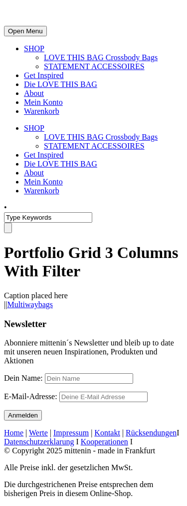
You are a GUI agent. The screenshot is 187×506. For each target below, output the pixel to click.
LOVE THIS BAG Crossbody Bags (101, 57)
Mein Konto (43, 102)
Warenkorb (41, 111)
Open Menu (25, 31)
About (34, 93)
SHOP (34, 48)
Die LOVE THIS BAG (60, 84)
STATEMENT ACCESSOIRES (94, 66)
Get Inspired (44, 75)
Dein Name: (23, 378)
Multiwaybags (30, 304)
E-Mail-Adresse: (76, 396)
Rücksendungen (151, 432)
